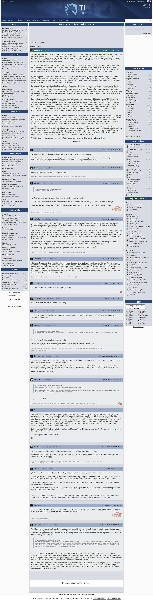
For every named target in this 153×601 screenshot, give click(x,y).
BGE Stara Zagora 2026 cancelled (12, 62)
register (80, 583)
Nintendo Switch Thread (9, 166)
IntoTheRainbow (132, 86)
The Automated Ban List (9, 265)
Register (10, 1)
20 (26, 37)
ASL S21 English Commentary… (11, 282)
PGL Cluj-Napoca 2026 (135, 243)
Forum (11, 20)
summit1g (130, 106)
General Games (7, 158)
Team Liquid (131, 1)
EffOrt (131, 322)
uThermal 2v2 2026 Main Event (138, 267)
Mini (143, 322)
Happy (130, 112)
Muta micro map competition (10, 145)
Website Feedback (14, 295)
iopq (26, 284)
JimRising (130, 95)
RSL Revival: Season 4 (135, 207)
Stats (130, 317)
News (14, 24)
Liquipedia (140, 1)
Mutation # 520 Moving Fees (10, 103)
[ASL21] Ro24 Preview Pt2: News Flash (12, 30)
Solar (131, 315)
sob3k (25, 288)
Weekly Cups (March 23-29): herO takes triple (12, 50)
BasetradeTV (133, 124)
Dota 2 (4, 172)
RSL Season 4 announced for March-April (14, 80)
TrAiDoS (25, 273)
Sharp (143, 323)
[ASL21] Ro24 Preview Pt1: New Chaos (12, 32)
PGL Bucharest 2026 (135, 231)
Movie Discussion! (7, 239)
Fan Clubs (6, 228)
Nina (129, 76)
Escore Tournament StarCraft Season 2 (14, 131)
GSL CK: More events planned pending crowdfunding (12, 45)
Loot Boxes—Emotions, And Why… (11, 273)
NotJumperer (131, 88)
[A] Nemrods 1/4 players (9, 93)
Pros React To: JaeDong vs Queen (12, 126)
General (5, 58)
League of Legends (9, 179)
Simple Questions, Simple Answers (12, 149)
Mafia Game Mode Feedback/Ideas (12, 201)
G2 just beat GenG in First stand (11, 181)
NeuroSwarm (131, 92)
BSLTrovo (132, 131)
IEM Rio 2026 (133, 294)
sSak (129, 82)
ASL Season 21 (133, 219)
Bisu (143, 319)
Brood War (14, 111)
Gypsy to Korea (6, 124)
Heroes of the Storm (9, 185)
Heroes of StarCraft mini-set (10, 196)
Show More (130, 195)
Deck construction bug (8, 194)
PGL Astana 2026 (134, 287)
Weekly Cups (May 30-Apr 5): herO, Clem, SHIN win (12, 46)
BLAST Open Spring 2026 (136, 236)
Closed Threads (15, 299)
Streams (27, 20)
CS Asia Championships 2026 (137, 280)
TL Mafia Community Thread (10, 204)
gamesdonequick (134, 122)
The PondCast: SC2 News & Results (13, 101)
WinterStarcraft (132, 74)
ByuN (131, 311)
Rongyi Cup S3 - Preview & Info (11, 69)
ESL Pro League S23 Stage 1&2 (138, 241)
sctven (131, 134)
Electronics (5, 286)
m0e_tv (130, 110)
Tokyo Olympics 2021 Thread (11, 251)
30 (26, 35)
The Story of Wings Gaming (10, 173)
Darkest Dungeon (7, 168)
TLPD (138, 302)
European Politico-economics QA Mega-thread (14, 222)
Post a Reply (35, 46)
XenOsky (24, 280)
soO (143, 314)
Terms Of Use (81, 594)
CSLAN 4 (131, 260)
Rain (130, 319)
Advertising (62, 594)
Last (130, 323)
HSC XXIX (132, 265)
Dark (130, 314)
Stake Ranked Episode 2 (136, 277)
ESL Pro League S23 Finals (137, 238)
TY (130, 312)
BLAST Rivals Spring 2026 (136, 290)
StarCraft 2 (15, 54)
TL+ (67, 20)
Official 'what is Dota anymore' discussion (14, 175)
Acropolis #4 (132, 255)
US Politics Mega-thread (9, 218)
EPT (61, 20)
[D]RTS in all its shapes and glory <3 (13, 91)
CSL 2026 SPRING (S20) (136, 221)
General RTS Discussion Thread (11, 161)
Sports (4, 243)
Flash (131, 321)
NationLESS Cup (134, 210)
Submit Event (146, 33)
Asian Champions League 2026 (138, 282)
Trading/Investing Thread (9, 224)
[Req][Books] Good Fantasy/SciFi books (14, 237)
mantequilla (24, 286)
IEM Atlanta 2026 (134, 285)
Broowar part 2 (6, 276)
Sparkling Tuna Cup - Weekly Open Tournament (14, 74)
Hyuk (129, 80)
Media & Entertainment (10, 233)
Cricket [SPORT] (7, 249)
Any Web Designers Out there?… (11, 288)
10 (26, 30)
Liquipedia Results (138, 198)
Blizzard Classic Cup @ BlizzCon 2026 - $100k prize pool (14, 64)
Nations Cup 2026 (134, 229)
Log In (4, 1)
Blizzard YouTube (134, 128)
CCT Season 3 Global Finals (137, 292)
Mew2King (131, 116)
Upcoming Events (138, 141)
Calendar (19, 20)
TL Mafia (5, 200)
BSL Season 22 (133, 216)
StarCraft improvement (9, 284)
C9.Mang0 (131, 108)
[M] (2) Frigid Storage (8, 96)
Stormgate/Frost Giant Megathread (12, 159)
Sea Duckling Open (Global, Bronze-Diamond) (14, 83)
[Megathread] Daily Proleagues (11, 133)
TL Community (7, 263)
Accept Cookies (99, 598)
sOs (143, 312)
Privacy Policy (71, 594)
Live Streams (138, 68)
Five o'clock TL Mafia (8, 206)
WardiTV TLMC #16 (134, 272)
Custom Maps (7, 90)
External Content (8, 99)
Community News (8, 41)
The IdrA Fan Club (7, 230)
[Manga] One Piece (8, 235)
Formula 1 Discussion (8, 247)
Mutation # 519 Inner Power (10, 105)
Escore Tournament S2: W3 (137, 252)
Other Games (15, 153)
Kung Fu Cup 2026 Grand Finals (138, 262)
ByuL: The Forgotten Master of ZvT (12, 35)
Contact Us (90, 594)
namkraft (25, 282)
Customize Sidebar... (14, 292)
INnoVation (145, 315)
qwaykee (24, 275)
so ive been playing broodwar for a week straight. (14, 119)
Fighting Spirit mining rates (10, 143)
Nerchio (144, 311)
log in (71, 583)
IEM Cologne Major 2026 (136, 275)
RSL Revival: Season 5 (135, 270)
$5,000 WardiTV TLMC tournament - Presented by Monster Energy (12, 43)
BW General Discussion (9, 122)
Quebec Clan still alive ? (9, 60)
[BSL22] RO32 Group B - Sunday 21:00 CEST (14, 138)
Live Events (138, 24)
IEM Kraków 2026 (134, 246)
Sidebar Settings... (138, 327)
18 (26, 33)
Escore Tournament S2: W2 (137, 205)
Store (54, 20)
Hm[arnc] (130, 84)
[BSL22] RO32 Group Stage (10, 48)
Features (47, 20)
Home (4, 20)
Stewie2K (130, 99)
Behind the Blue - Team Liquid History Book (12, 37)
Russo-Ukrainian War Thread (10, 216)
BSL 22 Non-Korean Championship (139, 257)
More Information (114, 598)
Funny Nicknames (7, 278)
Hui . (129, 114)
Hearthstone (6, 192)
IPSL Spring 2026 (134, 224)
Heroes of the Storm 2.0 (9, 188)
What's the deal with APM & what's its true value (14, 147)
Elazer (144, 317)
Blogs (14, 269)
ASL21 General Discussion (10, 117)
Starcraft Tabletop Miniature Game (12, 164)
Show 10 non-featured (133, 136)
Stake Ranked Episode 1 (136, 234)
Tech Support (7, 258)
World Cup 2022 (8, 255)
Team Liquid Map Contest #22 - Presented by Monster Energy (12, 34)
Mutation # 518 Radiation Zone (11, 107)
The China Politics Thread (10, 220)
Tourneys (5, 72)
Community (14, 210)
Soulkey (144, 321)
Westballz (130, 102)
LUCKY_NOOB (24, 278)
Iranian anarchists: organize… (11, 280)
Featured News (7, 28)
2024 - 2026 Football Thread (10, 245)
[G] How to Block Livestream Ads (12, 260)
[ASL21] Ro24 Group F (9, 135)
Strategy (5, 86)
